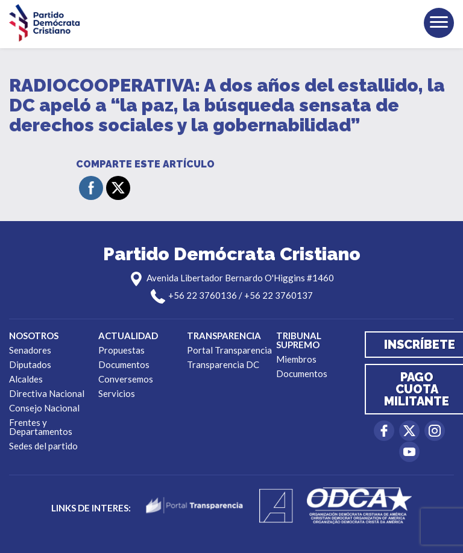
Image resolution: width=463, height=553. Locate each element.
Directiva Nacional (46, 393)
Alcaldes (26, 378)
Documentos (124, 364)
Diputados (30, 364)
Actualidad (128, 335)
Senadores (30, 350)
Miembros (296, 359)
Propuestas (121, 350)
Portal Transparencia (229, 350)
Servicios (116, 393)
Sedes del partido (43, 445)
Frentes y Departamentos (40, 427)
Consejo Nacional (44, 407)
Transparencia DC (223, 364)
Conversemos (125, 378)
